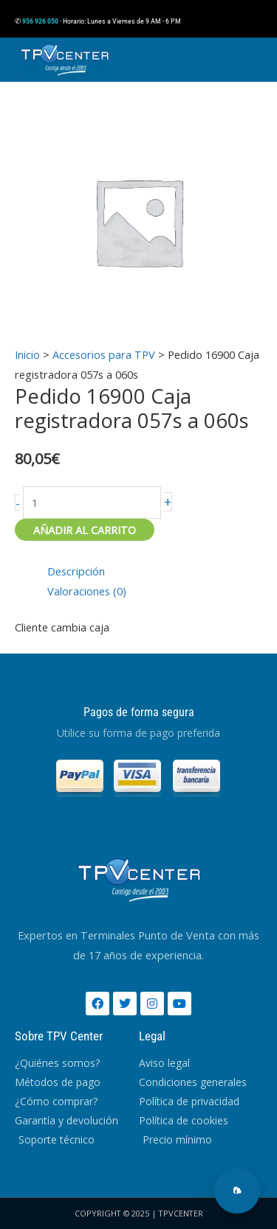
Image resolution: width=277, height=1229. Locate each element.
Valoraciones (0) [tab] (86, 591)
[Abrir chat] (237, 1191)
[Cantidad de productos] (92, 502)
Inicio (27, 354)
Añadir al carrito (84, 529)
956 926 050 (40, 21)
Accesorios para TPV (103, 354)
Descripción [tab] (76, 571)
